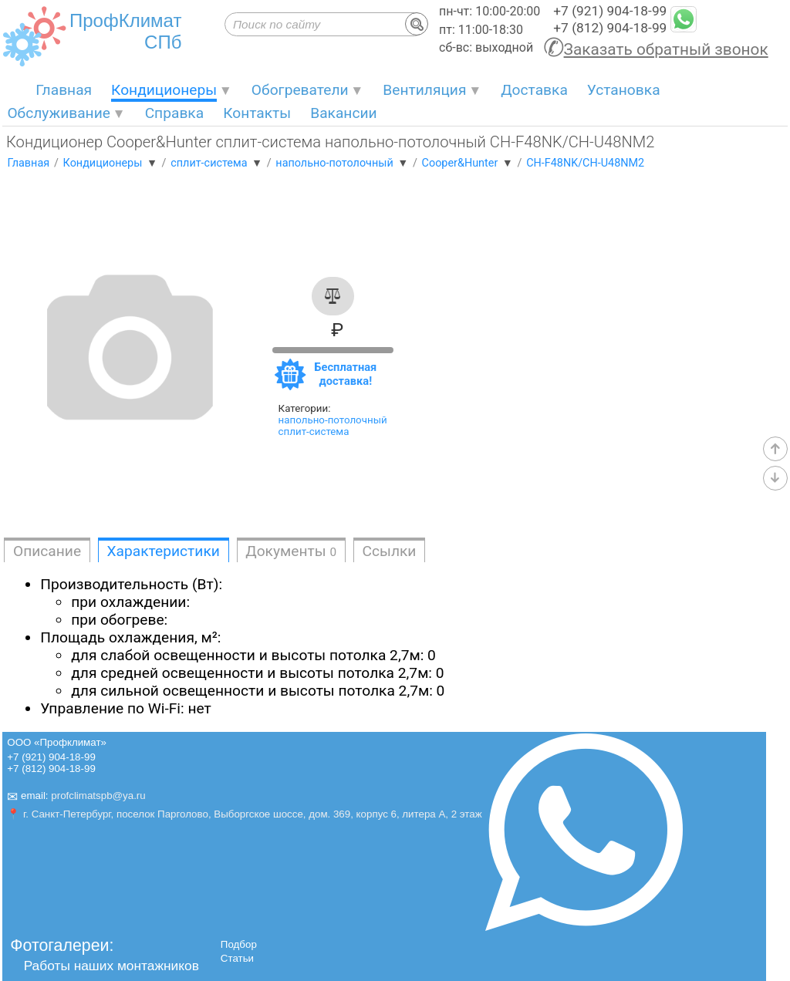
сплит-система (314, 431)
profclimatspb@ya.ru (98, 796)
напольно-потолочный (333, 420)
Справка (174, 113)
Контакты (257, 113)
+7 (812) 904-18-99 (610, 27)
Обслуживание (58, 113)
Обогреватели (300, 90)
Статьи (237, 958)
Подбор (239, 944)
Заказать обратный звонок (666, 49)
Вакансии (343, 113)
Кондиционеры (164, 90)
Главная (63, 90)
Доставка (534, 90)
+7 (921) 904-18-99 (610, 11)
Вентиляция (424, 90)
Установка (623, 90)
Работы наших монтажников (111, 965)
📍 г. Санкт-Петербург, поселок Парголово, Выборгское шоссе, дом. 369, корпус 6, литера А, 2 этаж (244, 814)
